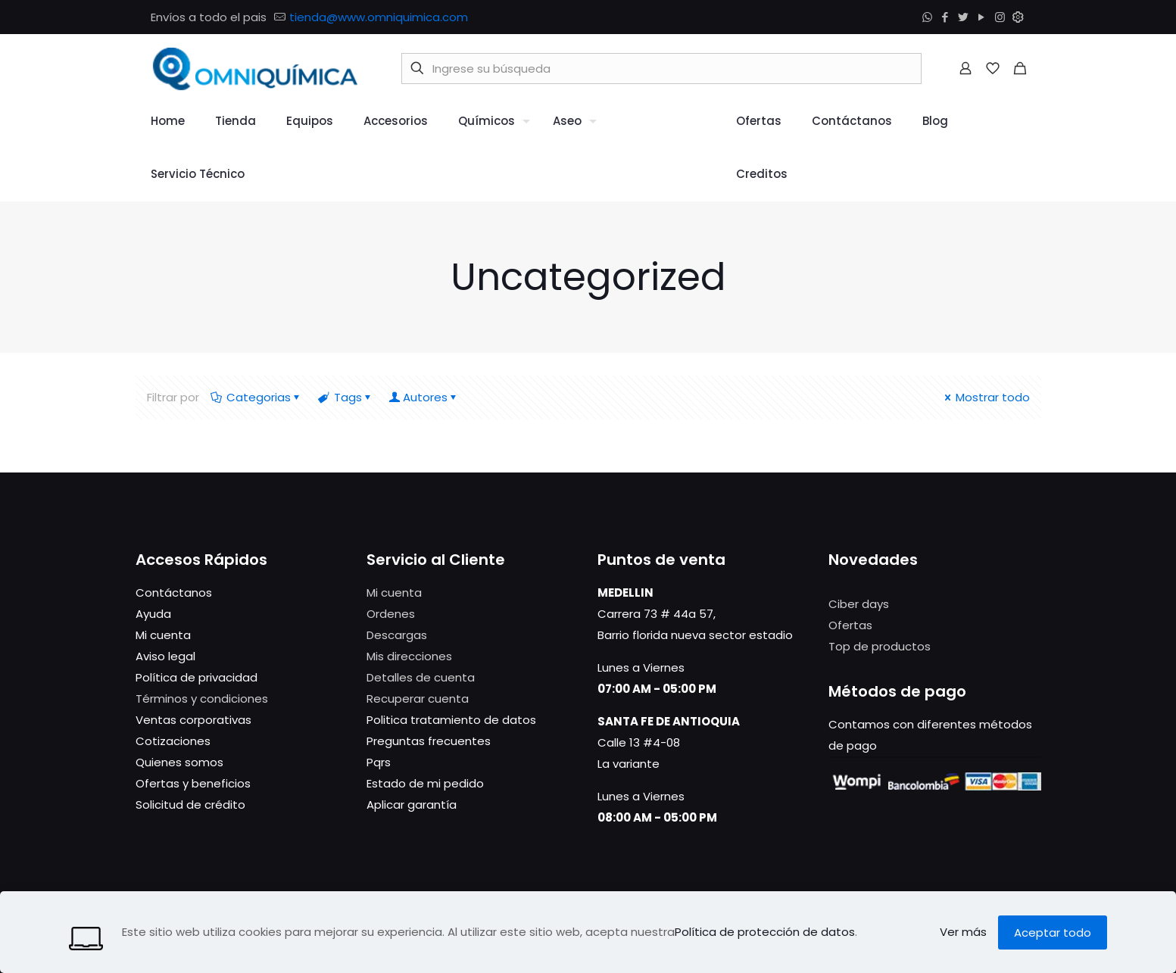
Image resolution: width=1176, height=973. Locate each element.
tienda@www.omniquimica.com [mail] (378, 17)
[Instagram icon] (1001, 17)
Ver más (963, 932)
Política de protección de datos (765, 932)
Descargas (397, 635)
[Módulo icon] (1019, 17)
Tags (347, 397)
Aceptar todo (1052, 932)
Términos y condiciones (202, 698)
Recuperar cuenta (418, 698)
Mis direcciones (409, 656)
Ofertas (850, 625)
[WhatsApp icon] (928, 17)
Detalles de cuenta (421, 677)
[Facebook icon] (946, 17)
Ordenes (391, 614)
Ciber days (858, 604)
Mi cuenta (394, 592)
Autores (425, 397)
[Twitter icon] (965, 17)
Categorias (257, 397)
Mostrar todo (986, 397)
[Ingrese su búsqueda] (661, 68)
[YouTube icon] (983, 17)
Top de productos (879, 646)
